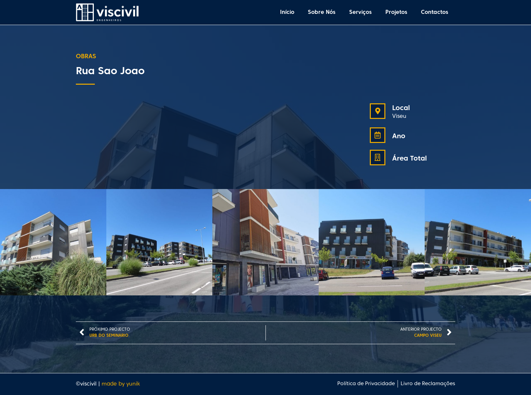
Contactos (434, 12)
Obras (86, 57)
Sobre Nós (322, 12)
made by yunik (121, 384)
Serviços (360, 12)
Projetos (396, 12)
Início (287, 12)
